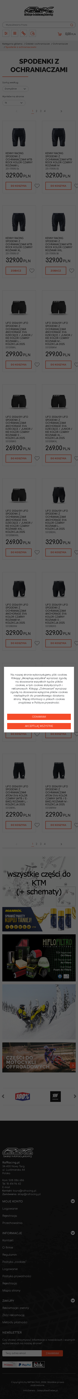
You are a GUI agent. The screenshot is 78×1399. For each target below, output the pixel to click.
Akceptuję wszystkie (39, 726)
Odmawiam (39, 716)
